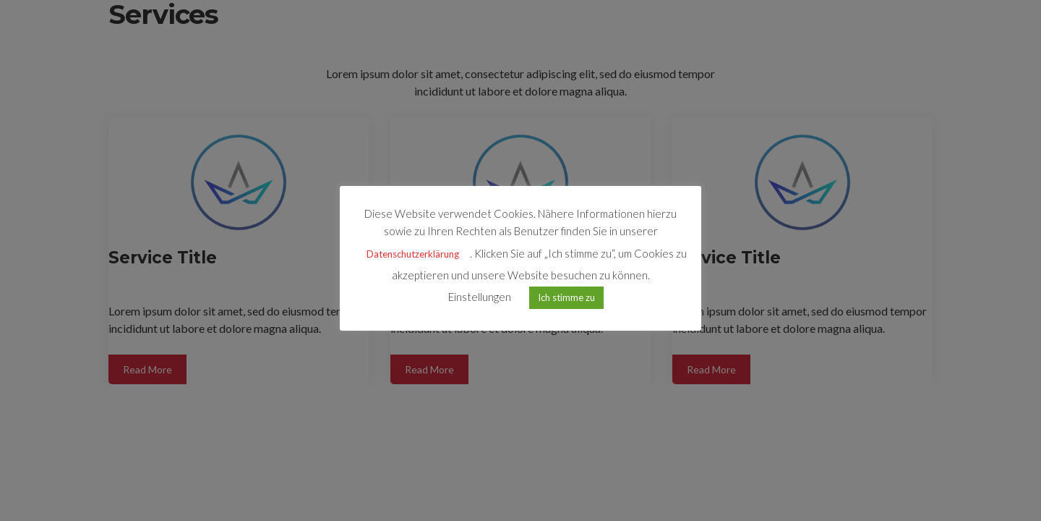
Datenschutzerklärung (413, 254)
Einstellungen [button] (479, 296)
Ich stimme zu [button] (566, 297)
